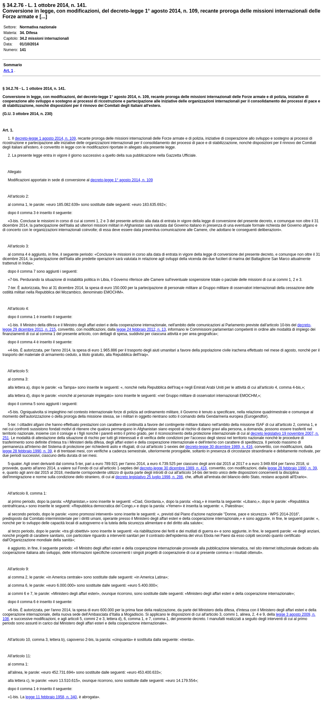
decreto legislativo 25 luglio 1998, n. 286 (149, 477)
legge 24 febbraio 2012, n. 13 (141, 329)
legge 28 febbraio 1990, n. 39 (27, 451)
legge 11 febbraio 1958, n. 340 (51, 697)
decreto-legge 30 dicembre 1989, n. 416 (219, 446)
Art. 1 (7, 130)
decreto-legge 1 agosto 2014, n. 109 (45, 138)
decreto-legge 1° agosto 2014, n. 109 (122, 180)
